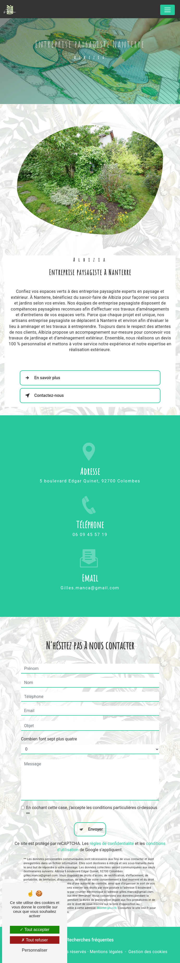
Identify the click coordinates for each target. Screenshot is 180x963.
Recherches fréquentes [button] (90, 939)
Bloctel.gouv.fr (106, 897)
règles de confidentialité (112, 832)
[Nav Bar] (167, 10)
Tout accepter (34, 929)
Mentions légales (106, 951)
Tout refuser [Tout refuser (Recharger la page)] (34, 940)
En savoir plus (41, 377)
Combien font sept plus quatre (49, 728)
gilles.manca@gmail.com (90, 576)
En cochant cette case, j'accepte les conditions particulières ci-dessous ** (91, 799)
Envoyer (95, 818)
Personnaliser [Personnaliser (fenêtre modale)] (34, 950)
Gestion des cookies (147, 951)
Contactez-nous (43, 395)
